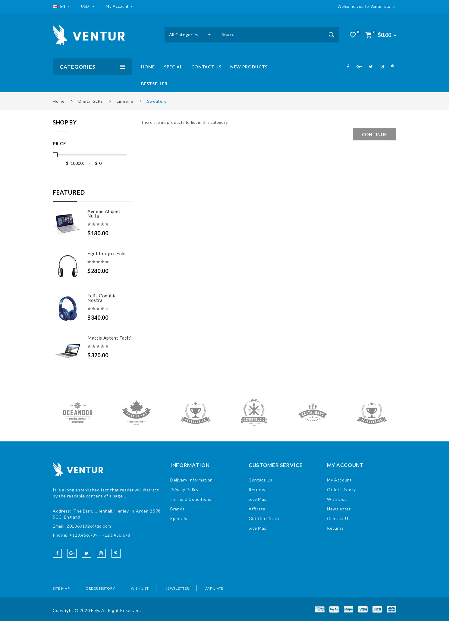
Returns (257, 489)
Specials (178, 518)
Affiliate (257, 508)
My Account (339, 479)
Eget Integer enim (107, 253)
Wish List (336, 499)
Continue (374, 134)
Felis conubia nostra (102, 298)
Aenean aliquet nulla (104, 213)
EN (62, 6)
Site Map (258, 499)
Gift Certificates (266, 518)
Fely (95, 610)
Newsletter (339, 508)
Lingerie (125, 101)
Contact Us (260, 479)
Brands (177, 508)
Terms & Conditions (191, 499)
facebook (57, 553)
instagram (101, 553)
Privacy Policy (184, 489)
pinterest (116, 553)
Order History (341, 489)
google (72, 553)
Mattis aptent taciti (109, 337)
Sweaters (157, 101)
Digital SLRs (90, 101)
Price (59, 143)
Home (59, 101)
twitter (86, 553)
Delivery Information (191, 479)
